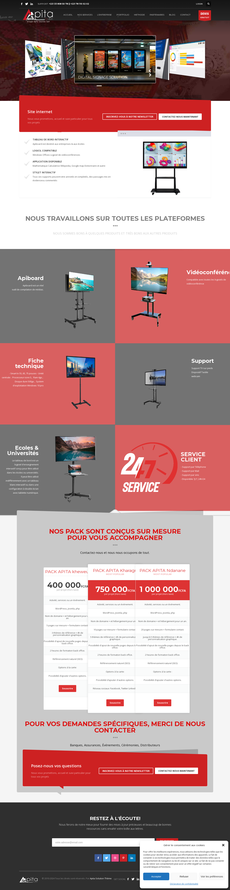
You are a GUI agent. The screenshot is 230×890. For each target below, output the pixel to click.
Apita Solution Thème (101, 878)
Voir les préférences (212, 876)
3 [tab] (168, 192)
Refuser (184, 876)
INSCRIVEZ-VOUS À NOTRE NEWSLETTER (129, 116)
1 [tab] (153, 192)
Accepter (156, 876)
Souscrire (67, 688)
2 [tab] (160, 192)
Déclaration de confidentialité (184, 883)
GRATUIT (205, 16)
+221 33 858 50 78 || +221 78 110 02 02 (69, 4)
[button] (223, 845)
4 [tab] (175, 192)
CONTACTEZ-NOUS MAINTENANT (180, 116)
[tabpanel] (164, 167)
